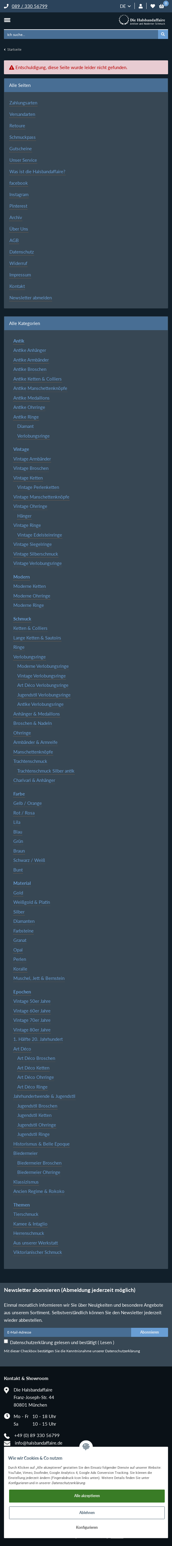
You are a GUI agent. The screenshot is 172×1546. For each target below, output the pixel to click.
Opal (18, 949)
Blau (17, 831)
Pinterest (18, 206)
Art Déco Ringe (32, 1086)
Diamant (25, 426)
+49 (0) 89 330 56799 (37, 1435)
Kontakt (17, 286)
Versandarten (22, 114)
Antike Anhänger (29, 350)
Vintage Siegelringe (32, 544)
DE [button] (123, 6)
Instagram (18, 194)
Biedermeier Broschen (39, 1162)
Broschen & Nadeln (32, 723)
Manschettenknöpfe (33, 751)
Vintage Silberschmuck (35, 553)
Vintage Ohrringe (30, 506)
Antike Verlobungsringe (40, 704)
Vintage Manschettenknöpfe (41, 496)
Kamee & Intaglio (30, 1223)
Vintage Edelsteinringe (39, 534)
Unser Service (23, 160)
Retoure (17, 125)
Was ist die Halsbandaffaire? (37, 171)
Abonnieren (149, 1332)
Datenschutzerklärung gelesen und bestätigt (62, 1342)
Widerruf (18, 263)
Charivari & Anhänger (34, 780)
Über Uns (18, 228)
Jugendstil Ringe (33, 1134)
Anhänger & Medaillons (36, 713)
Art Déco (22, 1048)
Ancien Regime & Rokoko (38, 1191)
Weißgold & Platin (31, 902)
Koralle (20, 968)
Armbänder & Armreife (35, 742)
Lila (16, 822)
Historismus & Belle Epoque (41, 1143)
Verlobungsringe (33, 435)
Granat (19, 940)
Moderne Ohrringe (31, 595)
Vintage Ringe (27, 525)
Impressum (20, 274)
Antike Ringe (26, 416)
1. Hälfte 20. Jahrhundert (38, 1039)
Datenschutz (21, 251)
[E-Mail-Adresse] (67, 1332)
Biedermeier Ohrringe (38, 1172)
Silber (19, 911)
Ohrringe (22, 732)
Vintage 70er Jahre (32, 1020)
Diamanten (24, 921)
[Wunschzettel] (153, 6)
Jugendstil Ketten (34, 1115)
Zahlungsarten (23, 102)
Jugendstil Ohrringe (36, 1124)
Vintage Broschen (30, 468)
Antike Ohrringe (29, 407)
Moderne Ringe (28, 605)
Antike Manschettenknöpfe (40, 388)
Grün (18, 841)
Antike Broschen (29, 369)
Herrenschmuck (28, 1233)
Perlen (19, 959)
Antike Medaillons (31, 397)
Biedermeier (25, 1153)
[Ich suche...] (81, 34)
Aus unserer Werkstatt (35, 1242)
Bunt (18, 869)
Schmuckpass (22, 137)
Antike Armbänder (31, 359)
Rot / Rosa (24, 812)
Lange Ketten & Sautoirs (37, 637)
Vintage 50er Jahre (32, 1001)
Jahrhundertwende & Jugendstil (44, 1096)
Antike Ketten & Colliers (37, 378)
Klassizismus (26, 1181)
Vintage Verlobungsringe (37, 563)
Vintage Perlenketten (38, 487)
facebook (18, 183)
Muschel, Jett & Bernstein (38, 978)
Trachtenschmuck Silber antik (45, 770)
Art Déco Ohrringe (35, 1077)
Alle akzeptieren (87, 1495)
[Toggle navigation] (7, 20)
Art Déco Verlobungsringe (42, 685)
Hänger (24, 515)
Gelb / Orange (27, 803)
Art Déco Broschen (36, 1058)
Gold (18, 892)
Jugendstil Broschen (37, 1105)
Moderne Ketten (29, 586)
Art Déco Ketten (33, 1067)
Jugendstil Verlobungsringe (44, 694)
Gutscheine (20, 148)
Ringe (19, 647)
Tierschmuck (25, 1214)
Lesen (106, 1342)
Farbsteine (23, 930)
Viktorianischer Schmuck (37, 1252)
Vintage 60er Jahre (32, 1010)
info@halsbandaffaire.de (38, 1443)
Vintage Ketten (28, 477)
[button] (141, 6)
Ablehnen (87, 1512)
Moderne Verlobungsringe (43, 666)
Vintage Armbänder (32, 458)
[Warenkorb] (161, 6)
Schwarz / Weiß (29, 860)
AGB (14, 240)
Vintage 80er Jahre (32, 1029)
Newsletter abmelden (30, 297)
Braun (19, 850)
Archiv (15, 217)
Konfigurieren (87, 1527)
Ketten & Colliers (30, 628)
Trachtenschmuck (30, 761)
